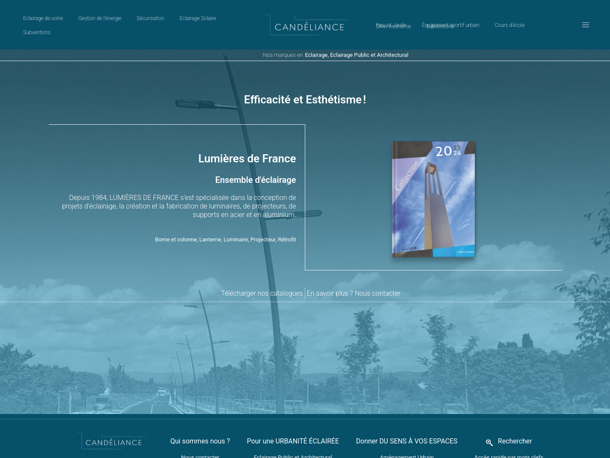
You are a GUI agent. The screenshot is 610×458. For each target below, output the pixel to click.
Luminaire (236, 229)
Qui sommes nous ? (199, 422)
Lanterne (210, 229)
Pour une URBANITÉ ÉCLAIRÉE (292, 422)
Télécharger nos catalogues (261, 274)
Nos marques (279, 55)
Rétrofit (287, 229)
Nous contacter (378, 274)
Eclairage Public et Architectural (369, 55)
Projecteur (263, 229)
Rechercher (516, 422)
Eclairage (316, 55)
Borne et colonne (176, 229)
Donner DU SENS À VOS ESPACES (407, 422)
